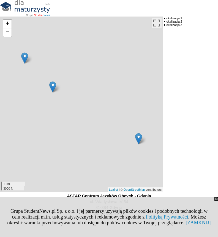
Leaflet (113, 189)
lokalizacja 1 (174, 18)
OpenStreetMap (134, 189)
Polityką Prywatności (167, 217)
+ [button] (7, 24)
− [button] (7, 32)
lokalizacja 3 (174, 24)
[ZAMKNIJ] (198, 222)
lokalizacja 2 (174, 21)
